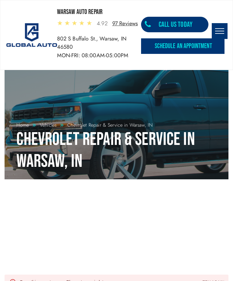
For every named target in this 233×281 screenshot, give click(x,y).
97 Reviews (125, 23)
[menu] (220, 31)
